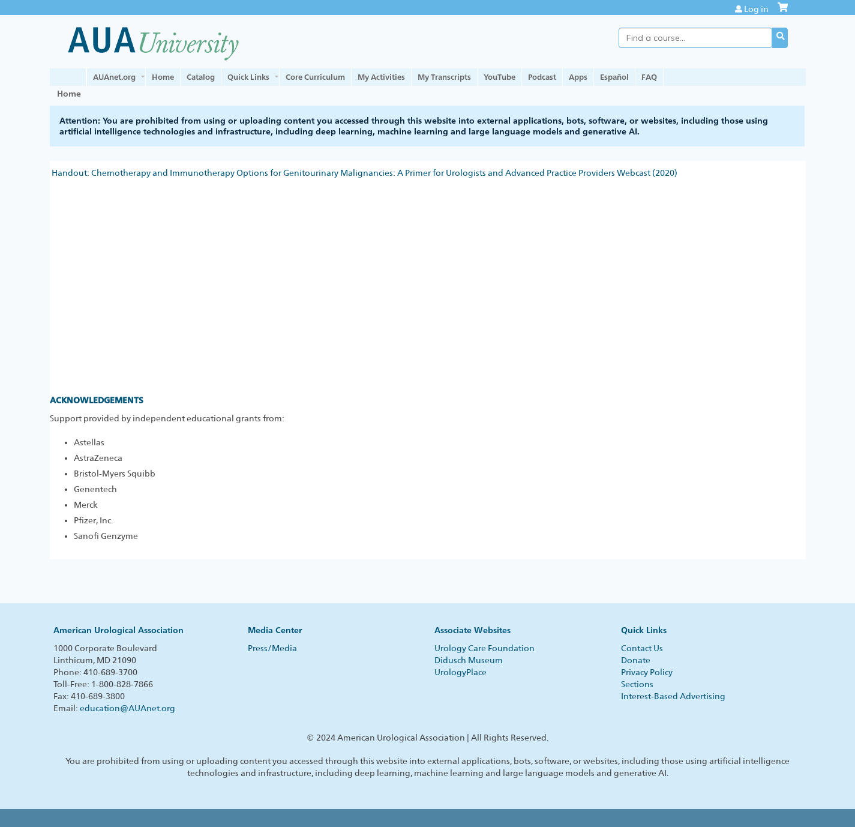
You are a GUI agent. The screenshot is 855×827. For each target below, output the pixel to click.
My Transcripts (444, 77)
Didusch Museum (468, 660)
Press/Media (272, 648)
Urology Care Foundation (484, 648)
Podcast (542, 77)
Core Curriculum (315, 77)
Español (614, 77)
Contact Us (642, 648)
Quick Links (248, 77)
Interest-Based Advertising (673, 696)
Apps (578, 77)
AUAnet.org (114, 77)
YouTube (499, 77)
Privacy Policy (647, 672)
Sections (637, 684)
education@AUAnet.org (127, 708)
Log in (756, 9)
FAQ (649, 77)
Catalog (201, 77)
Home (163, 77)
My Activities (381, 77)
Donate (635, 660)
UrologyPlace (460, 672)
